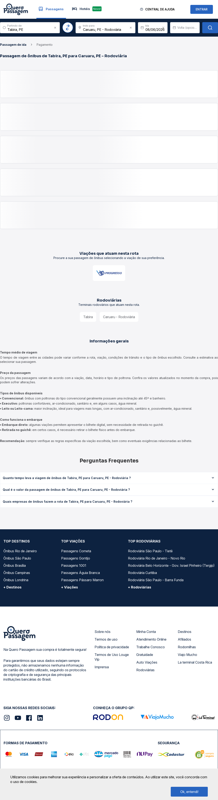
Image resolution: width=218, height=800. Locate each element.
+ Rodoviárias (139, 587)
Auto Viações (146, 662)
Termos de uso (106, 639)
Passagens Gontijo (75, 558)
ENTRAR (202, 9)
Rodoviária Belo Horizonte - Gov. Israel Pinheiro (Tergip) (171, 565)
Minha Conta (146, 632)
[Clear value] (163, 28)
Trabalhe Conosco (150, 647)
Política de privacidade (112, 647)
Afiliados (184, 639)
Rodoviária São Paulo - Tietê (150, 551)
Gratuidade (144, 655)
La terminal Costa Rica (195, 662)
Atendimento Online (151, 639)
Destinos (184, 632)
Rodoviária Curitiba (142, 573)
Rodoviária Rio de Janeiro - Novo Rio (156, 558)
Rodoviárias (145, 670)
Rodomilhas (187, 647)
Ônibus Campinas (16, 573)
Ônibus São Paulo (17, 558)
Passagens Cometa (76, 551)
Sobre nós (102, 632)
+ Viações (69, 587)
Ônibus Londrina (15, 580)
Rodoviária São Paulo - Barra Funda (156, 580)
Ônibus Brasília (14, 565)
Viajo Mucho (187, 655)
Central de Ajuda (160, 9)
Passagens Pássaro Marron (82, 580)
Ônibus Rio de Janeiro (20, 551)
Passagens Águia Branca (80, 573)
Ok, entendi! (189, 792)
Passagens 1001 (73, 565)
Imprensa (102, 667)
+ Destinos (12, 587)
